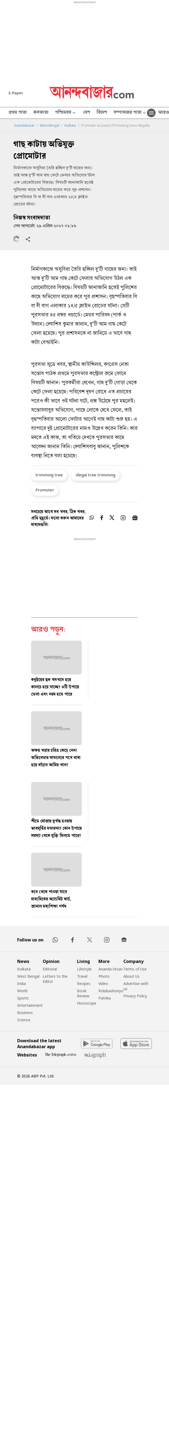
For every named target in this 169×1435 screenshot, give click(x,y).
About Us (131, 976)
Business (25, 1012)
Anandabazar (24, 125)
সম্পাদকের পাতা (130, 113)
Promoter (44, 489)
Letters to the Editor (55, 979)
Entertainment (30, 1005)
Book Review (83, 993)
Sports (23, 998)
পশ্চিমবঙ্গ (66, 113)
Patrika (104, 998)
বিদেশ (102, 113)
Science (23, 1019)
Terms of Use (135, 969)
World (22, 990)
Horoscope (86, 1003)
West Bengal (49, 125)
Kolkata (70, 125)
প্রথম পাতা (18, 113)
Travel (82, 976)
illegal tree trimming (95, 474)
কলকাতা (41, 113)
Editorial (50, 969)
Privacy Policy (135, 995)
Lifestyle (84, 969)
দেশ (86, 113)
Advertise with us (135, 986)
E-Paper (16, 92)
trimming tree (49, 474)
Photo (103, 976)
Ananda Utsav (110, 969)
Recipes (83, 983)
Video (103, 983)
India (21, 983)
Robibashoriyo (110, 990)
